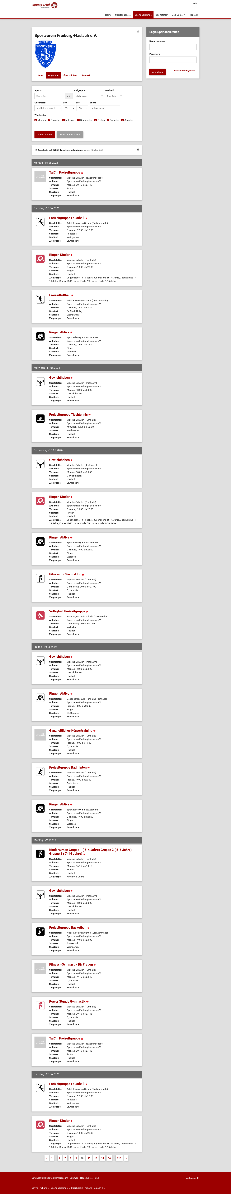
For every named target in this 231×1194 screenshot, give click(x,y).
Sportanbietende (142, 14)
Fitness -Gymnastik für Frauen (72, 964)
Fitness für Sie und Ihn (66, 574)
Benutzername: (157, 41)
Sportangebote (123, 14)
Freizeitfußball (61, 295)
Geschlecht (40, 102)
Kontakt (193, 14)
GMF (97, 1177)
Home (108, 14)
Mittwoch (70, 119)
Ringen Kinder (61, 254)
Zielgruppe (79, 90)
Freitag (101, 119)
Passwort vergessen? (185, 70)
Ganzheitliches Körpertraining (72, 730)
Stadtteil (109, 90)
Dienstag (55, 119)
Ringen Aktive (60, 332)
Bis (78, 102)
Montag (42, 119)
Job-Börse (177, 14)
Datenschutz (38, 1177)
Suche (93, 102)
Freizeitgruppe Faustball (68, 217)
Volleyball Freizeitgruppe (68, 611)
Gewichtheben (61, 377)
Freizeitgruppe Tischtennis (70, 414)
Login (194, 3)
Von (65, 102)
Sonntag (128, 119)
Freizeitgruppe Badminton (69, 767)
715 (119, 1158)
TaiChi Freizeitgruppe (66, 172)
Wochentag (40, 114)
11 (89, 1158)
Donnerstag (86, 119)
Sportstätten (161, 14)
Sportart (38, 90)
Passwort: (154, 54)
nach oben (190, 1178)
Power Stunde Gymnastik (69, 1001)
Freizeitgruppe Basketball (69, 927)
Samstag (114, 119)
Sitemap (74, 1177)
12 (95, 1158)
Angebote (53, 75)
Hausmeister (86, 1177)
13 (102, 1158)
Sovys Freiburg (39, 1187)
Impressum (62, 1177)
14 (109, 1158)
